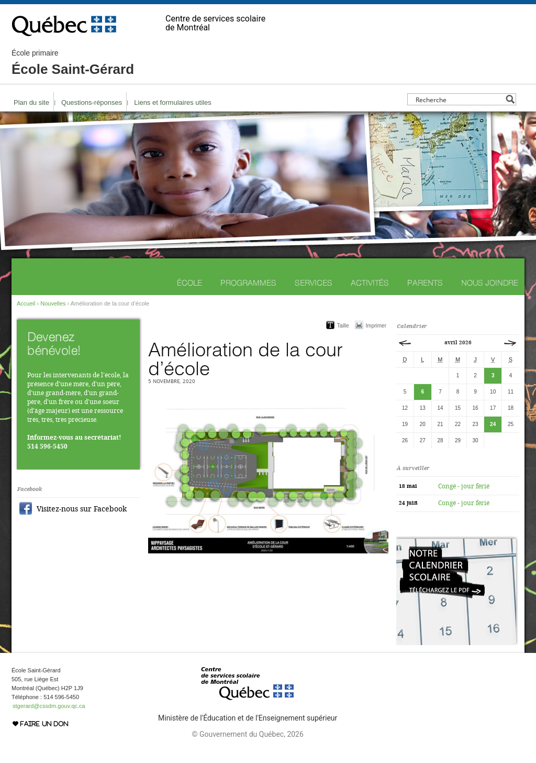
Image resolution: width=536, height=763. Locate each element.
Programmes (248, 283)
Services (313, 283)
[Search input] (459, 99)
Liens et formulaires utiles (172, 102)
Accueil (26, 303)
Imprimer (376, 326)
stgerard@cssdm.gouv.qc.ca (49, 706)
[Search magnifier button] (510, 99)
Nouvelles (52, 303)
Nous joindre (489, 283)
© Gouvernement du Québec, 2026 (247, 734)
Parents (425, 283)
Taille (343, 326)
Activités (370, 283)
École (189, 283)
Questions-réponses (91, 102)
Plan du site (31, 102)
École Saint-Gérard (73, 63)
